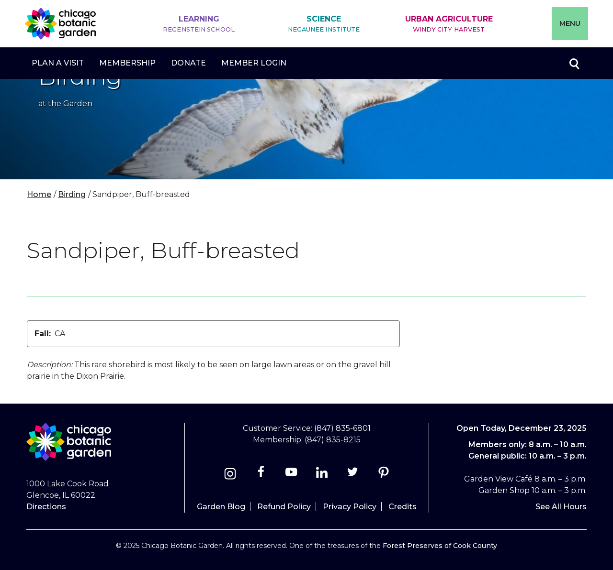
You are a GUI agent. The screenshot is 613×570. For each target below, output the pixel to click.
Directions (46, 506)
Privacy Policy (349, 506)
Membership (127, 62)
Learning (199, 24)
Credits (402, 506)
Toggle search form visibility (573, 63)
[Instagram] (230, 475)
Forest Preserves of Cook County (440, 545)
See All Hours (561, 506)
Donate (188, 62)
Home (39, 194)
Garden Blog (221, 506)
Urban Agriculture (449, 24)
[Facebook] (262, 475)
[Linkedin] (322, 475)
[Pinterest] (383, 475)
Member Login (253, 62)
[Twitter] (354, 475)
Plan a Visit (58, 62)
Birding (72, 194)
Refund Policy (284, 506)
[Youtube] (291, 475)
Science (324, 24)
